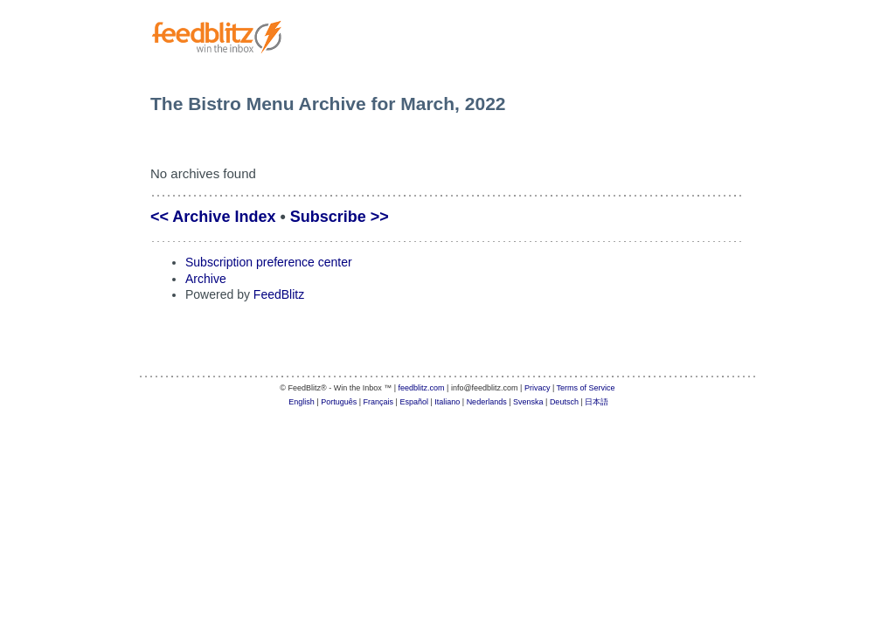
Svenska (528, 401)
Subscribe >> (339, 216)
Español (413, 401)
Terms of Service (586, 388)
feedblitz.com (422, 388)
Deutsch (564, 401)
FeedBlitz (278, 294)
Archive (205, 279)
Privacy (537, 388)
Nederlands (487, 401)
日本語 (596, 401)
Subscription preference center (268, 262)
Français (379, 401)
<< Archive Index (212, 216)
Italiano (447, 401)
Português (339, 401)
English (301, 401)
